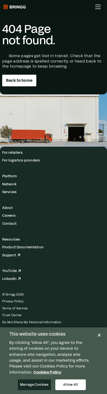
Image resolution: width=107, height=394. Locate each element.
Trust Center (12, 315)
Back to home (19, 80)
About (7, 207)
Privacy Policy (13, 301)
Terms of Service (15, 308)
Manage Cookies (34, 384)
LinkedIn (11, 278)
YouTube (11, 270)
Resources (11, 239)
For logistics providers (21, 160)
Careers (9, 215)
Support (11, 255)
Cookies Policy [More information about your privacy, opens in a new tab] (47, 372)
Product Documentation (23, 247)
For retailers (12, 152)
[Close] (99, 335)
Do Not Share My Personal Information (32, 322)
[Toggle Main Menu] (98, 7)
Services (9, 192)
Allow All (70, 384)
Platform (9, 176)
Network (9, 184)
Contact (9, 223)
